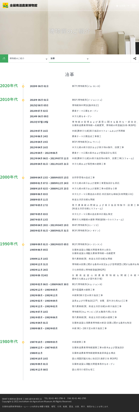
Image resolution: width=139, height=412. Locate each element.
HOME (4, 58)
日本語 (122, 6)
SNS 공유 (135, 58)
